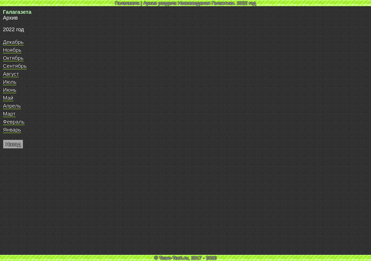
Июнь (9, 90)
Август (11, 74)
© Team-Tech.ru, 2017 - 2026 (185, 258)
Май (8, 98)
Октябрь (13, 58)
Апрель (12, 106)
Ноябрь (12, 50)
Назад (13, 144)
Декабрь (13, 42)
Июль (9, 82)
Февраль (14, 122)
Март (9, 114)
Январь (12, 130)
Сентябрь (15, 66)
